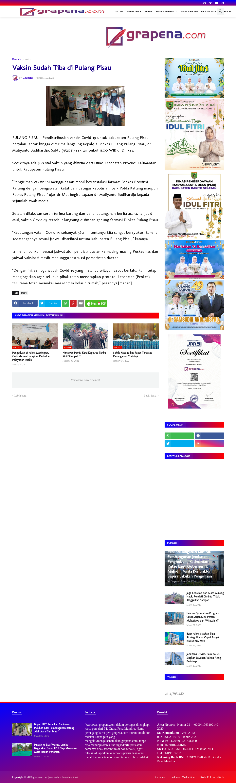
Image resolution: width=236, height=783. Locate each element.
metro (28, 59)
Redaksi (225, 11)
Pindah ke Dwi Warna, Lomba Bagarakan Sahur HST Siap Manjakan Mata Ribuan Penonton (55, 748)
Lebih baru (20, 395)
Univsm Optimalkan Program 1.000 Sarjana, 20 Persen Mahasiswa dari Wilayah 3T (203, 617)
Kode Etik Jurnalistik (212, 777)
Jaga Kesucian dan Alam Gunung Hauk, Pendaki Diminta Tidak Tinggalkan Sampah (205, 596)
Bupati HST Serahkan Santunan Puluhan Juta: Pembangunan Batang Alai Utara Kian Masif (54, 728)
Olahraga (208, 11)
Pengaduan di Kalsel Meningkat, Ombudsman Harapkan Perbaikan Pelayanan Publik (31, 356)
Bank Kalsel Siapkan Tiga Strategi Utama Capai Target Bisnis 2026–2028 (203, 637)
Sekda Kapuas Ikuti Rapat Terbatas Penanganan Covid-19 (132, 354)
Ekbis (148, 11)
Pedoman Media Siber (183, 777)
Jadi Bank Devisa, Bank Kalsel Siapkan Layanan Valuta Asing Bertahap (204, 657)
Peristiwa (134, 11)
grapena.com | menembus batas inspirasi (55, 777)
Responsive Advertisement (85, 380)
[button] (220, 11)
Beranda (17, 59)
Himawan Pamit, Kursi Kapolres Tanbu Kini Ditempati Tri (84, 354)
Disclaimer (160, 777)
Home (120, 11)
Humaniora (189, 11)
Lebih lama (150, 395)
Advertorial (164, 11)
